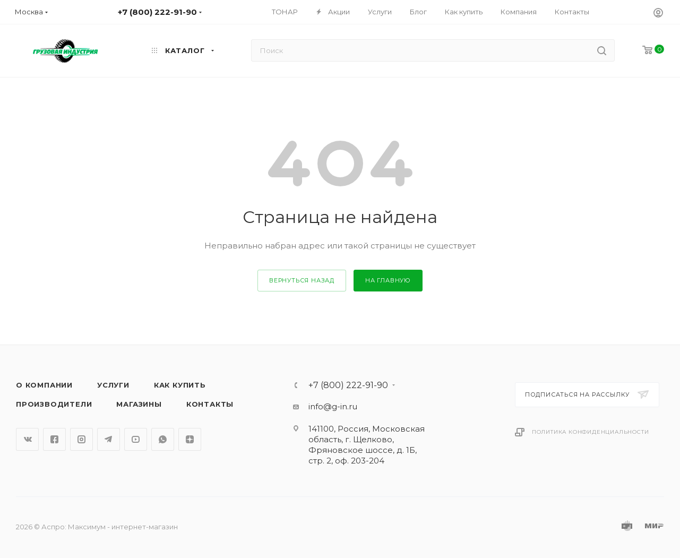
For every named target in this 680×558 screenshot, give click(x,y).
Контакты (210, 404)
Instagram (81, 439)
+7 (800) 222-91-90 (348, 385)
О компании (44, 385)
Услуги (113, 385)
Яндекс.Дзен (189, 439)
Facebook (54, 439)
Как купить (180, 385)
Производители (54, 404)
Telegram (108, 439)
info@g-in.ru (332, 406)
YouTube (135, 439)
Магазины (138, 404)
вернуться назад (301, 280)
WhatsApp (162, 439)
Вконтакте (27, 439)
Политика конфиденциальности (590, 431)
